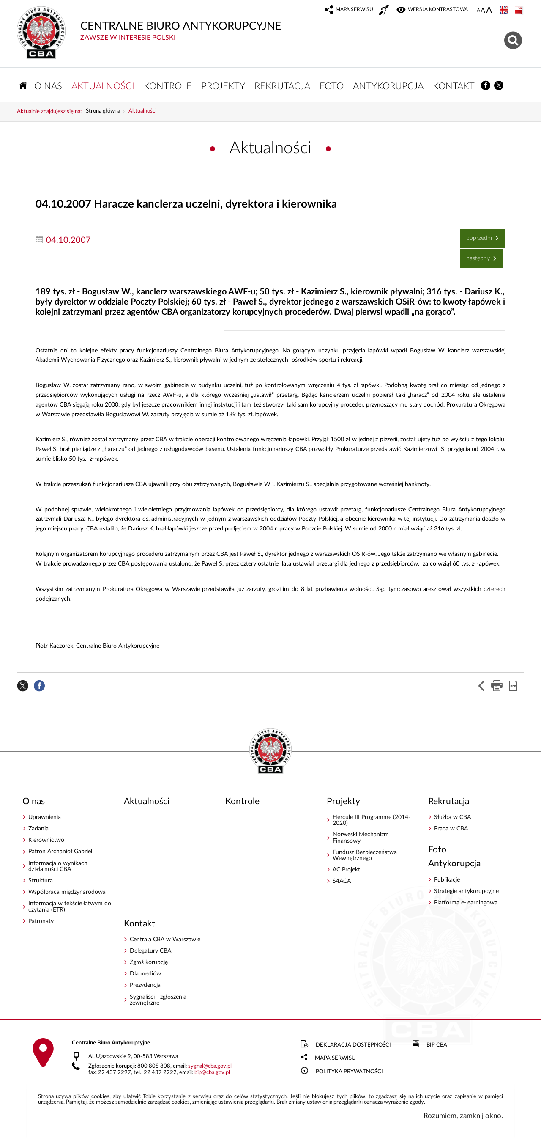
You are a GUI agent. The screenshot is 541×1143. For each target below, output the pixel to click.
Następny (476, 255)
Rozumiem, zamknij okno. (463, 1115)
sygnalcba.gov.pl (210, 1066)
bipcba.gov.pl (212, 1072)
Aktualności (142, 111)
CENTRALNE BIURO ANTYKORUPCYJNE (207, 23)
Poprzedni (477, 235)
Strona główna (103, 111)
